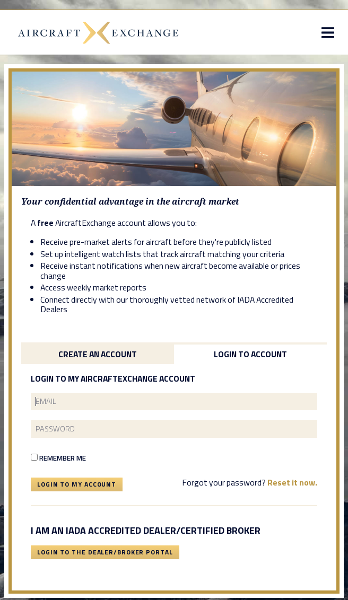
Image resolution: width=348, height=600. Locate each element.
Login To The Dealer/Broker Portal (105, 552)
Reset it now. (292, 482)
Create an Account (97, 354)
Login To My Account (76, 484)
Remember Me (58, 458)
